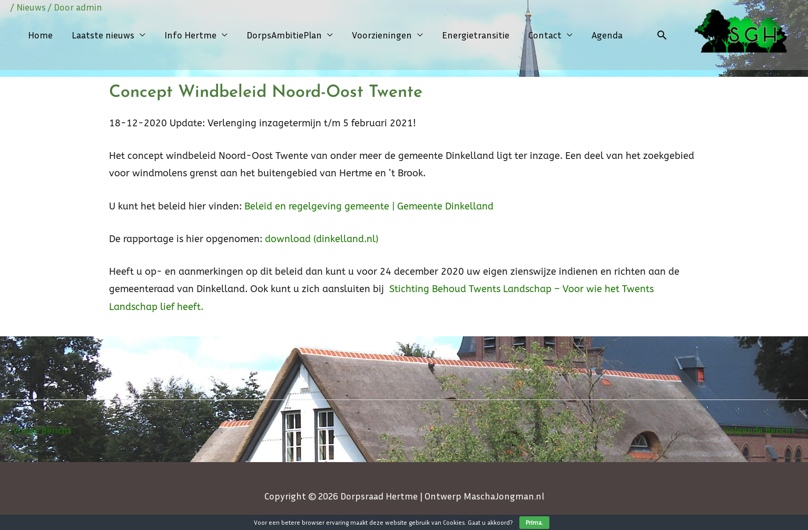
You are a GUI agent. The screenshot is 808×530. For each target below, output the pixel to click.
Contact (544, 35)
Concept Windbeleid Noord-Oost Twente (265, 92)
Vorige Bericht (36, 430)
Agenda (607, 35)
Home (40, 35)
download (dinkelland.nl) (321, 239)
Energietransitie (475, 35)
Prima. (534, 522)
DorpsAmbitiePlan (284, 35)
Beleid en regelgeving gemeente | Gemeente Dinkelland (369, 206)
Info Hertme (190, 35)
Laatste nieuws (103, 35)
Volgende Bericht (765, 430)
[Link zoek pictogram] (662, 35)
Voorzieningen (382, 35)
